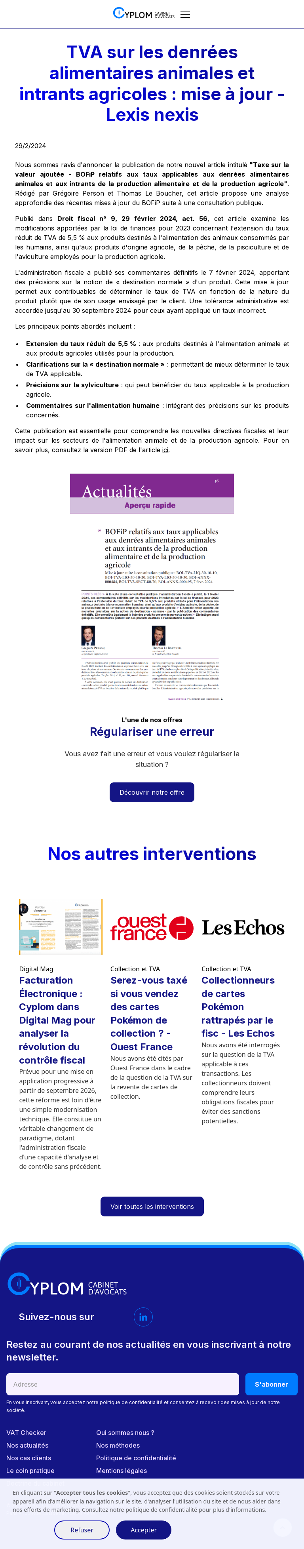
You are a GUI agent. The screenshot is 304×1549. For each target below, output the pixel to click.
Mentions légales (121, 1471)
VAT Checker (26, 1433)
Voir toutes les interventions (152, 1206)
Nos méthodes (118, 1445)
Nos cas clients (28, 1458)
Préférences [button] (30, 1529)
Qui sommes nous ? (125, 1433)
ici (165, 450)
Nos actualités (27, 1445)
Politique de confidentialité (136, 1458)
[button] (184, 14)
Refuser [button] (81, 1530)
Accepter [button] (144, 1530)
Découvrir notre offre (152, 792)
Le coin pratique (30, 1471)
